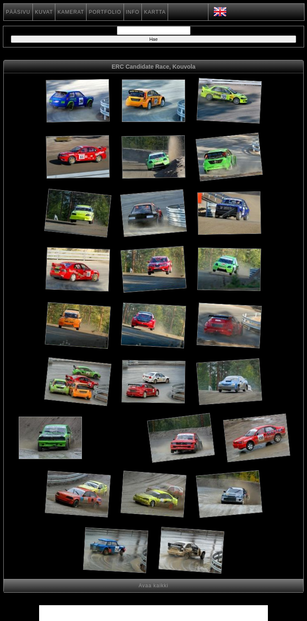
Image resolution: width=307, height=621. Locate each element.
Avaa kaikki (153, 586)
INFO (133, 12)
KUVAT (44, 12)
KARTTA (155, 12)
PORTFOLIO (105, 12)
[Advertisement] (116, 439)
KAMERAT (70, 12)
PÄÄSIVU (18, 12)
